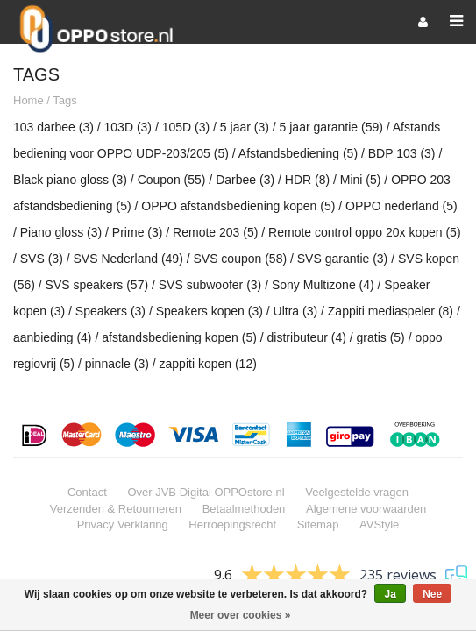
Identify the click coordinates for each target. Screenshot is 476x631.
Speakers (110, 312)
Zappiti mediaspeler (390, 312)
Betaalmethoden (244, 509)
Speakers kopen (209, 312)
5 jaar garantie (331, 128)
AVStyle (379, 525)
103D (128, 128)
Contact (87, 493)
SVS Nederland (127, 259)
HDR (307, 181)
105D (186, 128)
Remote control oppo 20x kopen (364, 233)
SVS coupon (240, 259)
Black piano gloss (70, 181)
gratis (381, 338)
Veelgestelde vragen (357, 493)
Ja (389, 594)
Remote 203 (215, 233)
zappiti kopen (208, 365)
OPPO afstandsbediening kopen (238, 207)
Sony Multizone (323, 286)
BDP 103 (402, 154)
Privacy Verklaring (122, 525)
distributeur (306, 338)
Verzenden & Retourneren (115, 509)
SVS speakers (97, 286)
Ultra (296, 312)
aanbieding (52, 338)
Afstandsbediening (298, 154)
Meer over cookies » (240, 615)
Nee (432, 594)
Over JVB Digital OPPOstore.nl (205, 493)
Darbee (245, 181)
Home (28, 101)
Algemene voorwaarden (366, 509)
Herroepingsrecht (232, 525)
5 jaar (244, 128)
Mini (360, 181)
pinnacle (117, 365)
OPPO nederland (401, 207)
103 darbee (53, 128)
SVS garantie (342, 259)
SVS (41, 259)
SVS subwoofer (210, 286)
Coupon (172, 181)
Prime (137, 233)
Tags (64, 101)
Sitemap (318, 525)
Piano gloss (61, 233)
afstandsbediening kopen (179, 338)
